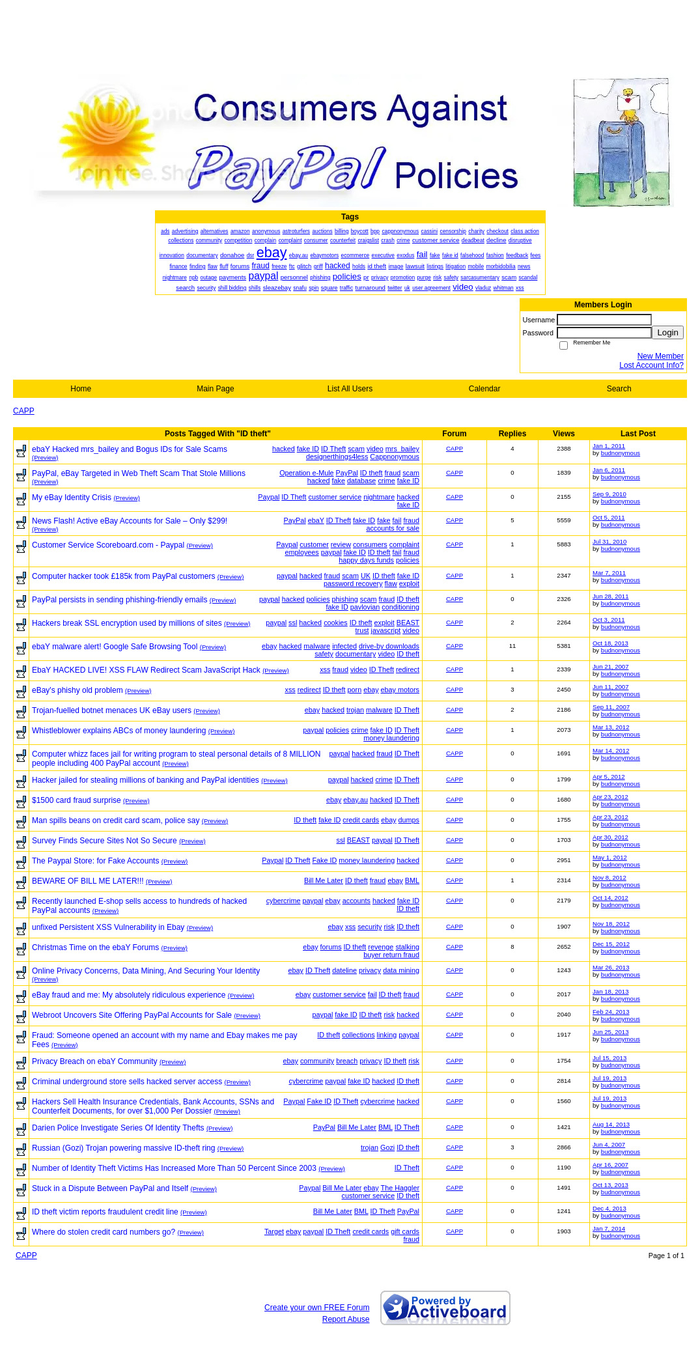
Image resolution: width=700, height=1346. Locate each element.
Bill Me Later (323, 880)
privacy (370, 970)
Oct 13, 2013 (610, 1184)
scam (356, 449)
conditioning (400, 607)
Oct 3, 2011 (609, 619)
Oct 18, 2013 (610, 643)
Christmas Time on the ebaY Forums (95, 947)
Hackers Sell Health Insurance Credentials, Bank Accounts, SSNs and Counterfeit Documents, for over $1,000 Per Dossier (153, 1106)
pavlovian (365, 607)
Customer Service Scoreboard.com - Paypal (108, 545)
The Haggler (400, 1188)
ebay (269, 646)
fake (338, 480)
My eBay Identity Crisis (71, 497)
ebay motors (400, 690)
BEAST (408, 622)
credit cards (361, 820)
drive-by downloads (389, 646)
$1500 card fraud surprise (76, 800)
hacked (283, 449)
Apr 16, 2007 (610, 1164)
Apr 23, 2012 (610, 796)
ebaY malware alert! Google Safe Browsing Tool (114, 646)
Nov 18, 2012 (611, 923)
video (375, 449)
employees (302, 552)
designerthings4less (337, 456)
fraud (393, 473)
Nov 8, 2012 (609, 877)
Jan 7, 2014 (609, 1228)
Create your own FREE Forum (316, 1307)
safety (324, 654)
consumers (370, 544)
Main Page (215, 388)
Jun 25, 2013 (610, 1031)
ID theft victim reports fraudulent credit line (105, 1211)
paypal (331, 552)
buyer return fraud (391, 955)
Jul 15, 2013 (609, 1057)
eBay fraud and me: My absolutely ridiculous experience (129, 995)
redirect (407, 669)
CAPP (24, 410)
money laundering (391, 738)
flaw (391, 583)
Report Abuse (346, 1319)
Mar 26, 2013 (611, 967)
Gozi (387, 1147)
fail (397, 520)
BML (412, 880)
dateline (344, 970)
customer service (335, 497)
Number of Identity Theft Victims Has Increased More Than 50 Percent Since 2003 (174, 1168)
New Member (660, 356)
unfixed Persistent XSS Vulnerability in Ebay (108, 927)
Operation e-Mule (306, 473)
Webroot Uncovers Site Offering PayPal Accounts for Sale (132, 1015)
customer (314, 544)
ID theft (371, 473)
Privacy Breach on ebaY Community (95, 1061)
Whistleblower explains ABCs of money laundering (119, 730)
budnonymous (620, 452)
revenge (380, 947)
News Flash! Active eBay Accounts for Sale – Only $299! (129, 521)
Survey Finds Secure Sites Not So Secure (104, 840)
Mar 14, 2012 (611, 750)
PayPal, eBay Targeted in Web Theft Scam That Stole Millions (138, 473)
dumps (409, 820)
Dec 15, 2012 (611, 943)
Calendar (485, 388)
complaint (404, 544)
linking (387, 1035)
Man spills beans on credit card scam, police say (115, 820)
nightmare (379, 497)
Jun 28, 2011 (610, 596)
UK (366, 576)
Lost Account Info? (651, 365)
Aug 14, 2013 (611, 1124)
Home (80, 388)
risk (389, 927)
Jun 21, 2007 (610, 666)
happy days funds (366, 560)
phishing (345, 599)
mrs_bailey (402, 449)
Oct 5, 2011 (609, 517)
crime (386, 480)
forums (331, 947)
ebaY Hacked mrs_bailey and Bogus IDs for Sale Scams (129, 449)
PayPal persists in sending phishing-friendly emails (119, 599)
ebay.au (355, 800)
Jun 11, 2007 (610, 686)
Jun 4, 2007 (609, 1144)
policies (407, 560)
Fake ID (325, 860)
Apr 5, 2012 (609, 776)
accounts (357, 900)
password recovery (353, 583)
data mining (401, 970)
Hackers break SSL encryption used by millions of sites (127, 623)
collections (358, 1035)
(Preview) (45, 457)
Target (274, 1231)
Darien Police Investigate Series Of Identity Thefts (118, 1127)
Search (619, 388)
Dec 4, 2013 (609, 1208)
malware (316, 646)
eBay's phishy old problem (77, 690)
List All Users (350, 388)
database (361, 480)
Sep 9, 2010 (609, 494)
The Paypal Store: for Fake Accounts (95, 860)
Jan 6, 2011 (609, 469)
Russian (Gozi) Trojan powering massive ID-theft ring (123, 1148)
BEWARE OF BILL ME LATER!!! (88, 881)
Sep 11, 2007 (611, 706)
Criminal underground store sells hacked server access (127, 1081)
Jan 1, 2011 (609, 445)
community (317, 1061)
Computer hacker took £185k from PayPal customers (123, 576)
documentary (355, 654)
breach (346, 1061)
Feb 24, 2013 (611, 1011)
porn (355, 690)
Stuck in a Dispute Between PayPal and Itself (110, 1188)
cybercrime (283, 900)
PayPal (347, 473)
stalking (407, 947)
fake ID (308, 449)
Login (668, 332)
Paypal (268, 497)
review (341, 544)
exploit (409, 583)
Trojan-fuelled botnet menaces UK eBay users (111, 710)
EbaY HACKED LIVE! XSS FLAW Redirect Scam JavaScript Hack (146, 670)
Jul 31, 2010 (609, 541)
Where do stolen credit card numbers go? (103, 1232)
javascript (386, 630)
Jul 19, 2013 (609, 1078)
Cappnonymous (394, 456)
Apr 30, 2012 (610, 837)
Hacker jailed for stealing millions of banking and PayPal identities (145, 780)
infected (344, 646)
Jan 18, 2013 (610, 991)
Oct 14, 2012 (610, 897)
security (369, 927)
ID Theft (333, 449)
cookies (336, 622)
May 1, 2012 (610, 857)
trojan (355, 710)
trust (362, 630)
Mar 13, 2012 (611, 727)
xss (325, 669)
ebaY (316, 520)
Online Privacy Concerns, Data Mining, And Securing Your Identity (146, 970)
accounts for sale (392, 528)
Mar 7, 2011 (609, 572)
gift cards (405, 1231)
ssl (292, 622)
